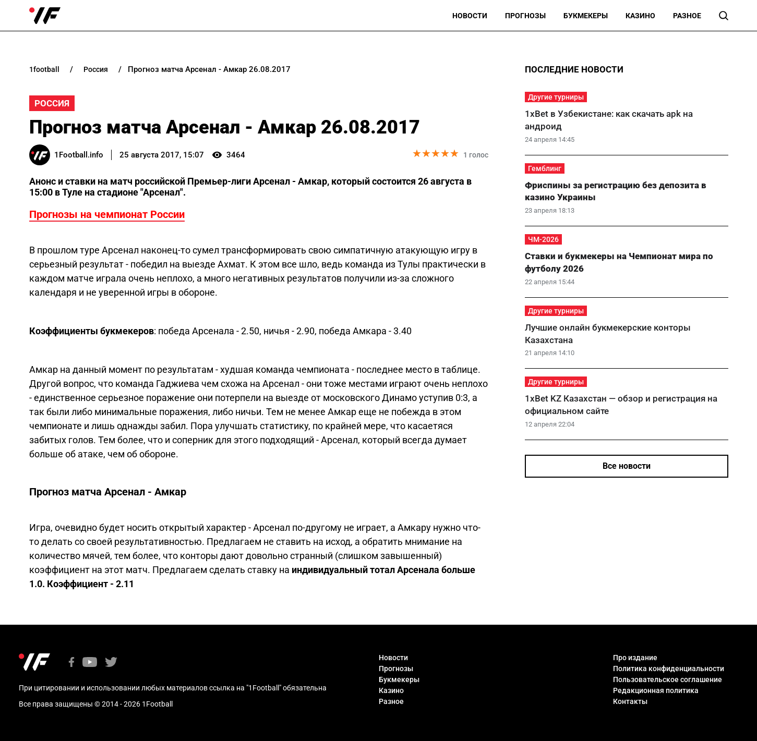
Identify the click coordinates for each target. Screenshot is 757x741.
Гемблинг (544, 168)
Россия (51, 103)
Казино (640, 15)
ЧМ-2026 (543, 239)
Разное (687, 15)
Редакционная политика (656, 690)
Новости (469, 15)
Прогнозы (525, 15)
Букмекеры (585, 15)
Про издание (635, 657)
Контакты (630, 701)
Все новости (627, 466)
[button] (723, 15)
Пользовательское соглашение (667, 679)
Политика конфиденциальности (668, 668)
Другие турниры (556, 97)
